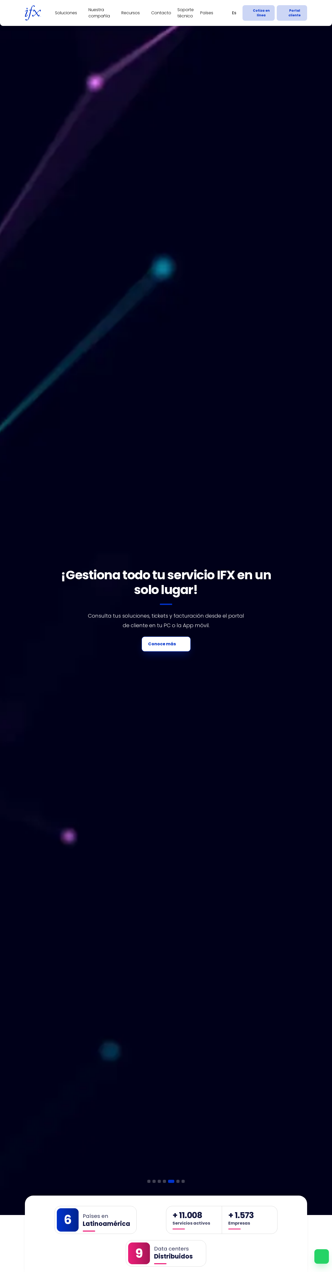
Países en (95, 1216)
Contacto (161, 13)
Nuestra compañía (99, 13)
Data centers (171, 1249)
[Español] (234, 13)
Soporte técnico (185, 13)
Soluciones (66, 13)
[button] (148, 1181)
